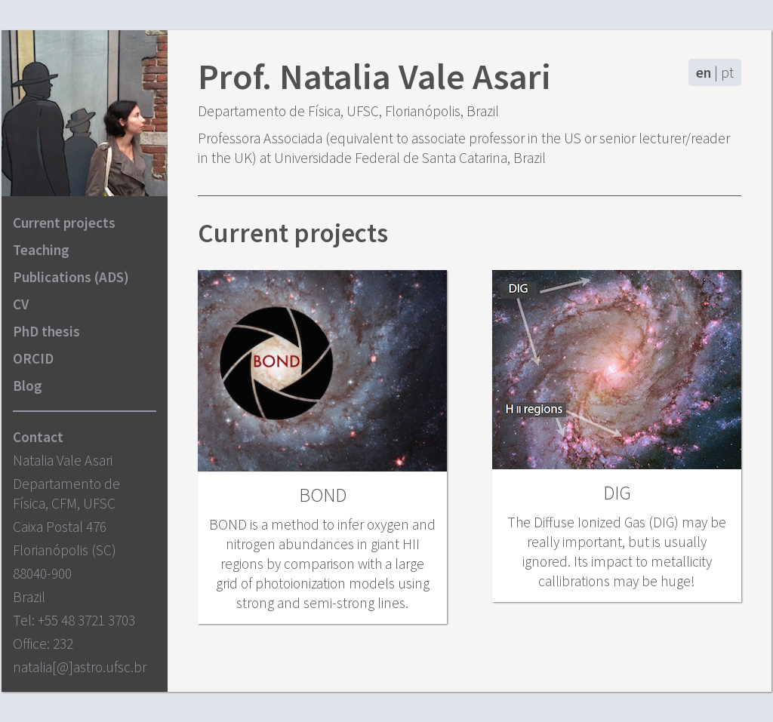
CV (21, 304)
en (703, 72)
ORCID (33, 358)
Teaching (41, 250)
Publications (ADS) (71, 277)
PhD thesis (46, 331)
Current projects (64, 223)
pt (727, 72)
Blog (27, 385)
